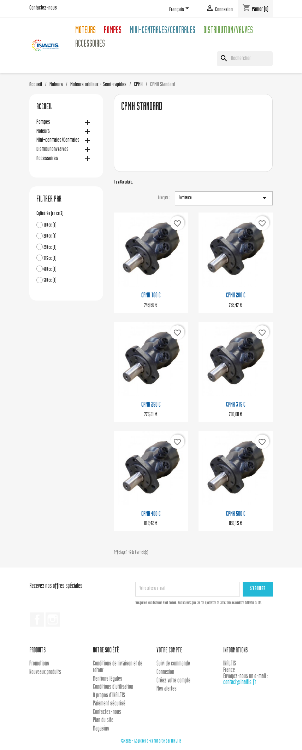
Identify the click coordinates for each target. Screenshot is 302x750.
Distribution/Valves (228, 31)
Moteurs (85, 31)
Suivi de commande (173, 664)
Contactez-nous (43, 8)
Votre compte (169, 651)
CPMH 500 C (235, 514)
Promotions (39, 664)
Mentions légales (107, 679)
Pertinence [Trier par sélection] (224, 198)
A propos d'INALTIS (109, 695)
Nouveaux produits (45, 672)
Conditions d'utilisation (113, 687)
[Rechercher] (245, 58)
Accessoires (90, 45)
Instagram (53, 619)
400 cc (50, 269)
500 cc (50, 280)
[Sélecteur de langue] (180, 9)
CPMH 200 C (235, 295)
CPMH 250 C (151, 405)
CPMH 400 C (151, 514)
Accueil (44, 107)
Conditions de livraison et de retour (117, 667)
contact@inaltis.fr (239, 682)
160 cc (50, 225)
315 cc (50, 258)
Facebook (37, 619)
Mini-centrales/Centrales (162, 31)
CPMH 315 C (235, 405)
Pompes (113, 31)
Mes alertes (166, 689)
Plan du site (103, 720)
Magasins (101, 729)
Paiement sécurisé (109, 703)
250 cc (50, 247)
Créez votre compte (173, 681)
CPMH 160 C (151, 295)
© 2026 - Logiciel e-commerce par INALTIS (151, 741)
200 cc (50, 236)
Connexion (165, 672)
